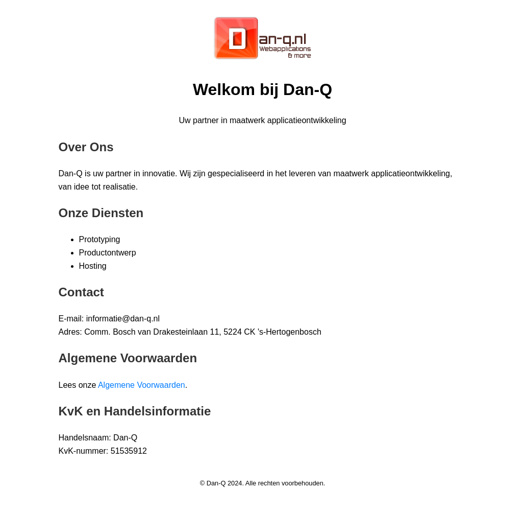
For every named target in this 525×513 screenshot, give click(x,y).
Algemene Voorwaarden (141, 385)
